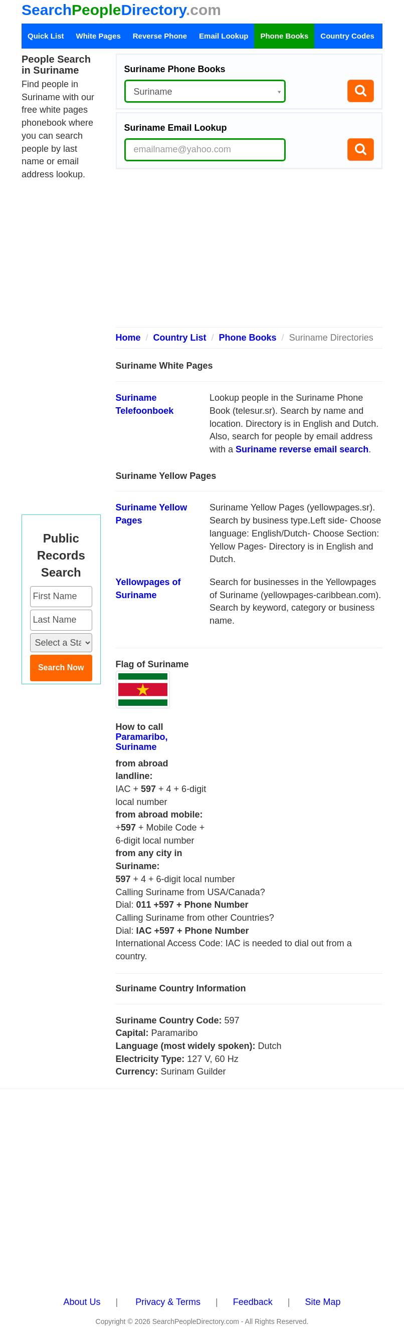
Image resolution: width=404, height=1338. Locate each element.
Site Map (322, 1302)
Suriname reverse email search (302, 449)
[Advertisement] (249, 252)
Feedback (253, 1302)
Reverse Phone (160, 36)
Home (128, 338)
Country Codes (347, 36)
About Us (82, 1302)
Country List (180, 338)
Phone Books (284, 36)
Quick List (46, 36)
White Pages (98, 36)
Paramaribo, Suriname (142, 742)
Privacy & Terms (167, 1302)
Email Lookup (223, 36)
